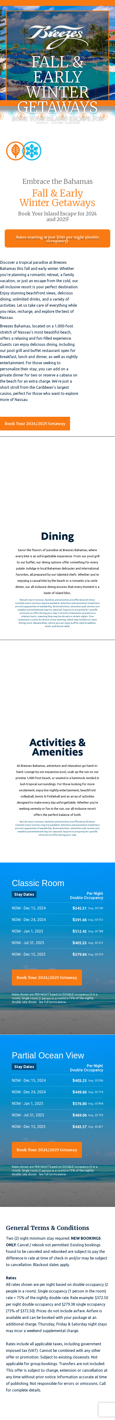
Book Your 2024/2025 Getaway (35, 423)
